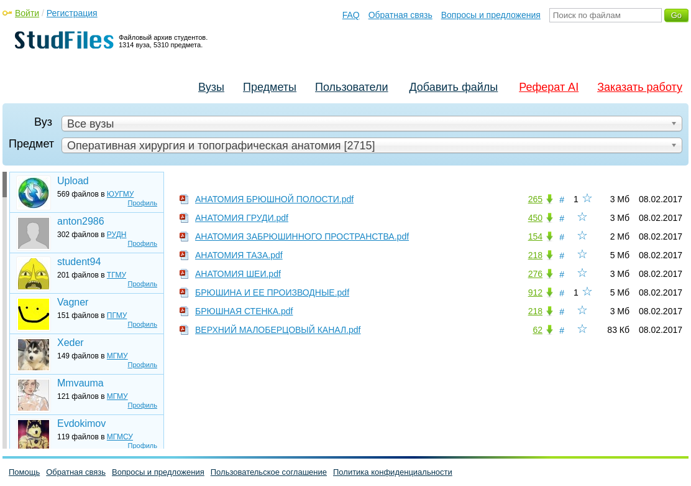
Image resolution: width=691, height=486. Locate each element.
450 (535, 218)
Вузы (211, 87)
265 (535, 199)
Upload (73, 180)
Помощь (24, 472)
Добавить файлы (453, 87)
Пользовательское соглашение (269, 472)
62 (537, 330)
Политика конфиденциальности (392, 472)
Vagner (72, 302)
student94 (79, 261)
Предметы (269, 87)
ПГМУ (117, 315)
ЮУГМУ (120, 194)
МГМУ (117, 356)
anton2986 (80, 221)
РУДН (117, 234)
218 (535, 255)
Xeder (70, 342)
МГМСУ (120, 436)
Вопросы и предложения (491, 15)
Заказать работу (639, 87)
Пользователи (351, 87)
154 (535, 236)
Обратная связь (400, 15)
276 (535, 274)
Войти (27, 13)
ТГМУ (116, 275)
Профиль (143, 203)
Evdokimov (81, 423)
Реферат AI (549, 87)
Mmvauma (80, 383)
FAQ (351, 15)
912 (535, 292)
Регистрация (72, 13)
